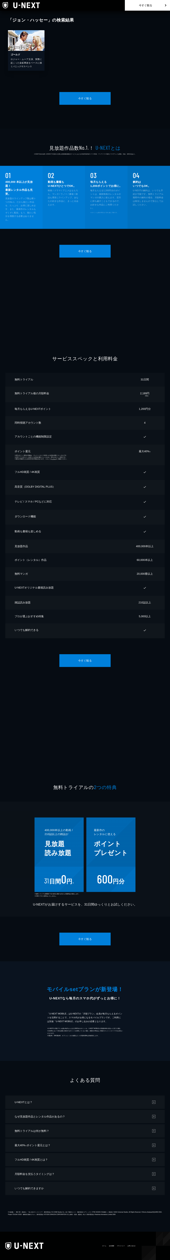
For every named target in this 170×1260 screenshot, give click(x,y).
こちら (54, 459)
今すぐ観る (145, 5)
